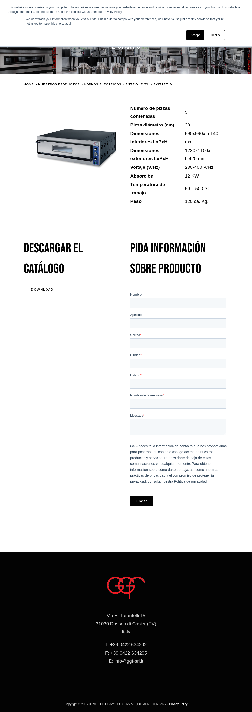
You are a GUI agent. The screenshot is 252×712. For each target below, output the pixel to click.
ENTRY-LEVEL (137, 84)
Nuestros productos (58, 84)
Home (29, 84)
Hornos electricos (102, 84)
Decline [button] (216, 35)
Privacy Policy (178, 704)
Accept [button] (195, 35)
